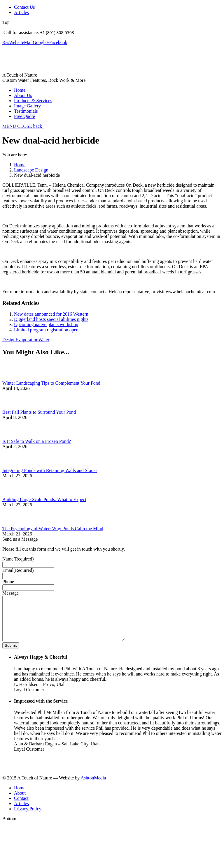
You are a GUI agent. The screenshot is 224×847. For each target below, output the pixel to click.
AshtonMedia (93, 786)
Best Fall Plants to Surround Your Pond (39, 412)
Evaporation (26, 339)
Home (19, 164)
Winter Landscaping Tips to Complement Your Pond (51, 383)
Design (8, 339)
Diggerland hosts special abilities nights (51, 319)
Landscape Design (31, 169)
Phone (8, 581)
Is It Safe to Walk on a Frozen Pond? (36, 441)
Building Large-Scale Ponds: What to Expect (44, 499)
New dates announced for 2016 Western (51, 314)
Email (18, 570)
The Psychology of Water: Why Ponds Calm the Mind (52, 528)
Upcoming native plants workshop (46, 324)
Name (18, 558)
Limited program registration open (46, 329)
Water (44, 339)
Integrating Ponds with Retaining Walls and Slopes (49, 470)
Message (10, 592)
